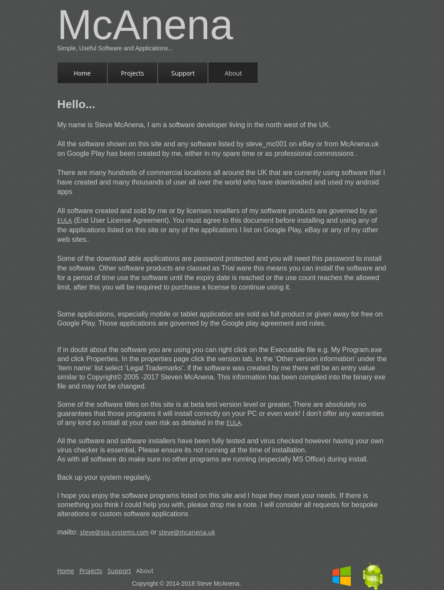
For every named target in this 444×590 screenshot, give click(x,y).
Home (65, 571)
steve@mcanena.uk (187, 532)
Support (119, 571)
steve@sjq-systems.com (114, 532)
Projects (90, 571)
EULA (64, 220)
